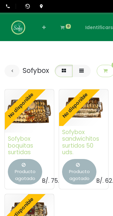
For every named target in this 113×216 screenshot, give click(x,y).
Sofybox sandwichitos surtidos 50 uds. (80, 142)
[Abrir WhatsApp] (27, 6)
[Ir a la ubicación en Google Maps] (41, 6)
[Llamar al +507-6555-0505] (10, 6)
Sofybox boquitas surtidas (20, 145)
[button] (44, 28)
